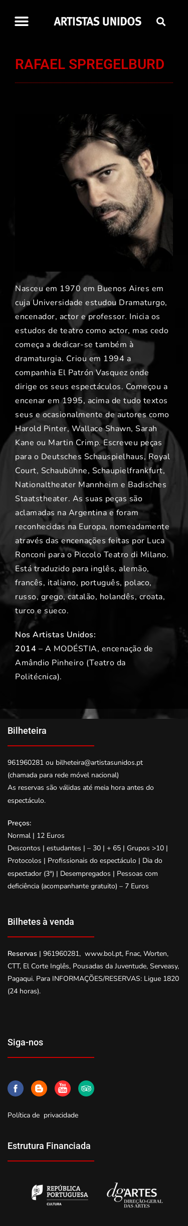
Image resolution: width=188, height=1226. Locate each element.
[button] (21, 21)
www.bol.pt (103, 953)
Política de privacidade (43, 1115)
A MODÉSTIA (71, 648)
